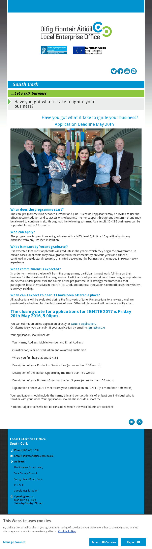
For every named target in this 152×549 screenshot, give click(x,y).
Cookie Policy (67, 532)
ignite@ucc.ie (96, 327)
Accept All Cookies (104, 543)
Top (139, 422)
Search (130, 6)
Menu (138, 6)
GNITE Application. (84, 323)
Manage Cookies (14, 543)
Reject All (133, 543)
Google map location (25, 490)
